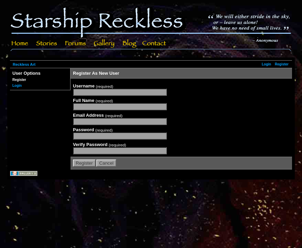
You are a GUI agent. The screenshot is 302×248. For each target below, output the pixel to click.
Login (266, 64)
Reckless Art (24, 64)
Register (282, 64)
